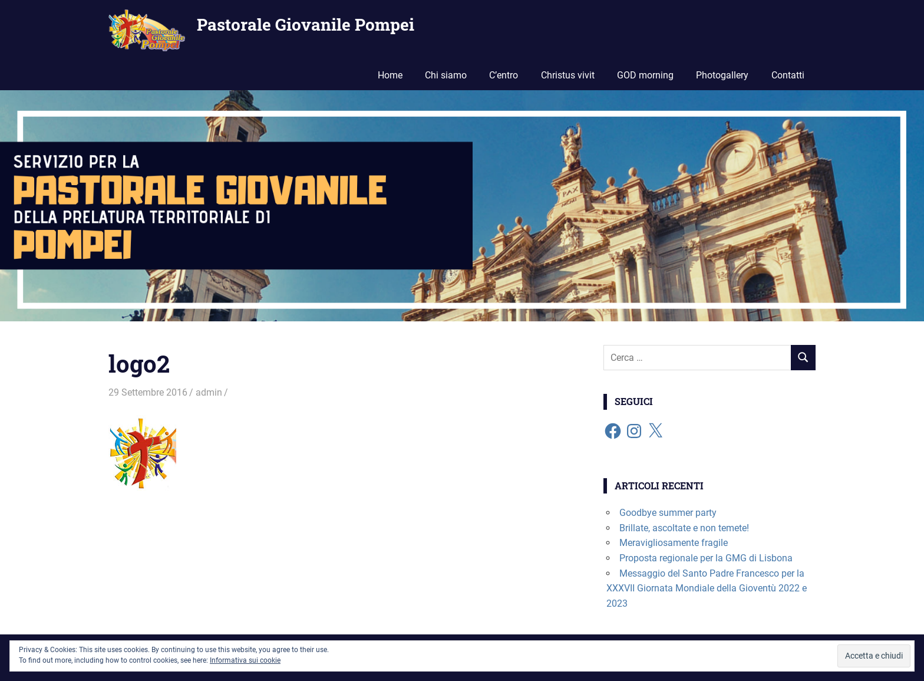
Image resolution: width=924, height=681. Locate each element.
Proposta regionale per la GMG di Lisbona (706, 558)
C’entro (503, 75)
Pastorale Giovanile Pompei (305, 24)
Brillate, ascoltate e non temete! (684, 528)
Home (390, 75)
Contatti (787, 75)
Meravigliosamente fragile (673, 542)
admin (209, 392)
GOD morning (645, 75)
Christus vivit (568, 75)
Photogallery (722, 75)
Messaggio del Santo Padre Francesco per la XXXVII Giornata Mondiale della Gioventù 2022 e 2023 (706, 588)
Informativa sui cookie (245, 660)
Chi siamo (446, 75)
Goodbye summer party (668, 512)
